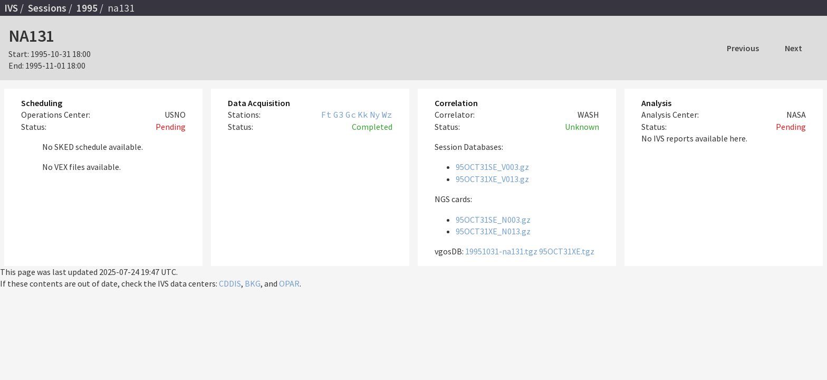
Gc (350, 114)
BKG (253, 283)
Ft (326, 114)
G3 (338, 114)
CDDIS (230, 283)
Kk (363, 114)
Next (793, 48)
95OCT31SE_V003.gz (492, 167)
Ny (375, 114)
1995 (87, 8)
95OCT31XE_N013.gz (493, 231)
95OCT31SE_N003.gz (493, 219)
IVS (11, 8)
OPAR (289, 283)
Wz (387, 114)
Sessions (47, 8)
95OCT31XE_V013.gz (492, 179)
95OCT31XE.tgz (566, 251)
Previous (743, 48)
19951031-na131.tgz (501, 251)
